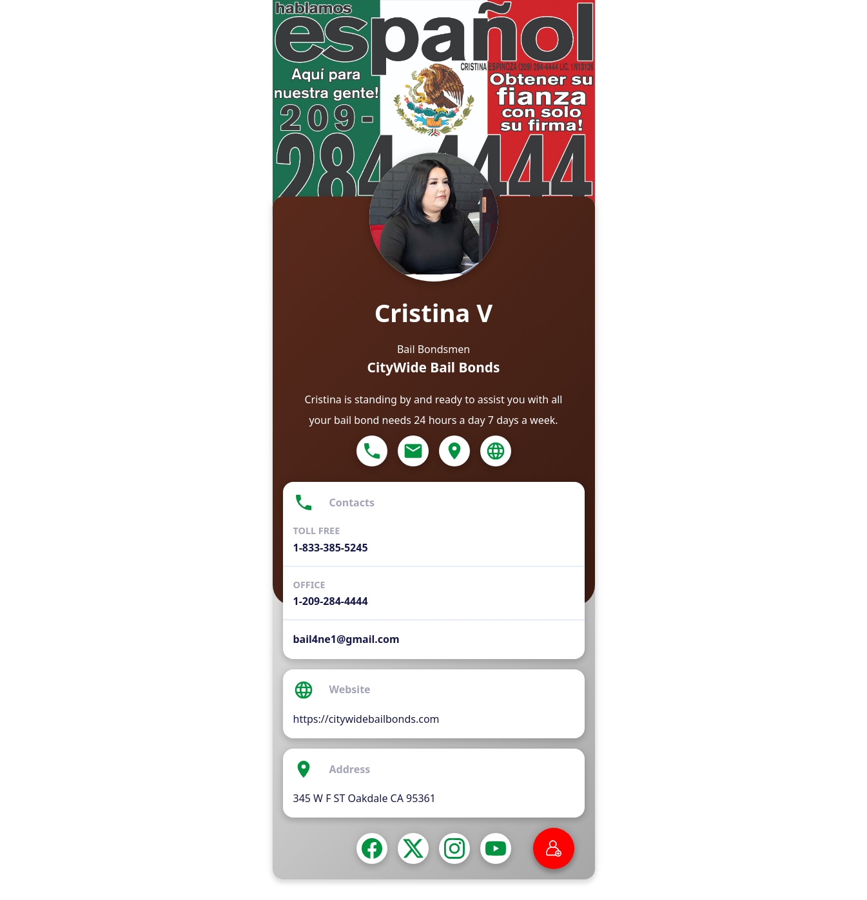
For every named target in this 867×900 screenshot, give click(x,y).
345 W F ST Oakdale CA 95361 (364, 798)
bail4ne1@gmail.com (346, 639)
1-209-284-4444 (330, 601)
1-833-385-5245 (330, 548)
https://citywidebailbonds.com (366, 719)
